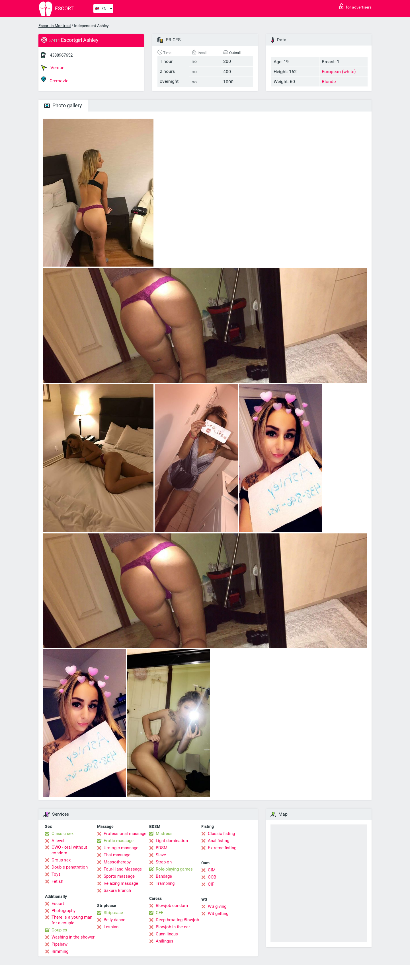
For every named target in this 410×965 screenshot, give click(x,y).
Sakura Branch (117, 890)
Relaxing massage (121, 883)
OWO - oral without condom (69, 850)
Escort (58, 903)
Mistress (164, 833)
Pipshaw (59, 944)
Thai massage (117, 854)
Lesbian (111, 926)
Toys (56, 874)
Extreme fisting (222, 847)
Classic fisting (221, 833)
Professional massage (125, 833)
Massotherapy (117, 862)
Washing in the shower (73, 937)
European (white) (339, 71)
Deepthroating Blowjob (177, 919)
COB (212, 877)
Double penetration (70, 867)
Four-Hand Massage (123, 869)
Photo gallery (63, 105)
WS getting (218, 913)
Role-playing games (174, 869)
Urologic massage (121, 847)
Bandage (164, 876)
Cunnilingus (167, 934)
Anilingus (164, 941)
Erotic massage (119, 840)
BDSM (161, 847)
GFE (159, 912)
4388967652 (61, 55)
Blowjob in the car (173, 926)
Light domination (172, 840)
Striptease (113, 912)
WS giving (217, 906)
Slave (161, 854)
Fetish (57, 881)
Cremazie (54, 79)
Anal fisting (218, 840)
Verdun (53, 68)
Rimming (60, 951)
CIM (212, 870)
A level (58, 840)
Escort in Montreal (54, 25)
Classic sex (62, 833)
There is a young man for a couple (72, 920)
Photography (63, 910)
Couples (59, 930)
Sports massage (119, 876)
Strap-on (164, 862)
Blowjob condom (172, 905)
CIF (211, 884)
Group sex (61, 860)
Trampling (165, 883)
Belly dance (114, 919)
